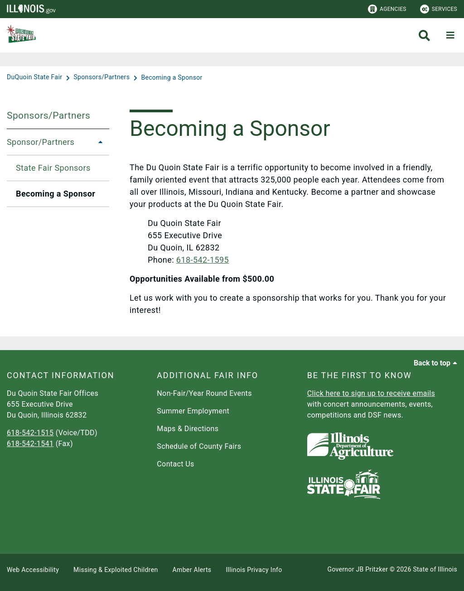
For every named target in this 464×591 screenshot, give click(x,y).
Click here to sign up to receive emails (371, 393)
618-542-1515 (30, 432)
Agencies (387, 9)
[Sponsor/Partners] (98, 142)
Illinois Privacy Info (254, 569)
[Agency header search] (424, 35)
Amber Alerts (192, 569)
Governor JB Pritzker (358, 569)
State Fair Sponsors (53, 168)
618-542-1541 (30, 443)
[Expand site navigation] (450, 35)
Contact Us (175, 464)
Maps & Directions (187, 428)
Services (438, 9)
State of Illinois (435, 569)
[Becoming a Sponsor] (171, 77)
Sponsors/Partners (48, 115)
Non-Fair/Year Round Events (204, 393)
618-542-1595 (202, 259)
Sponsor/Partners (40, 142)
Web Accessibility (33, 569)
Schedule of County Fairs (199, 446)
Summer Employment (193, 411)
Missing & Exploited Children (115, 569)
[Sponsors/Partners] (102, 77)
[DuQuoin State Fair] (35, 77)
